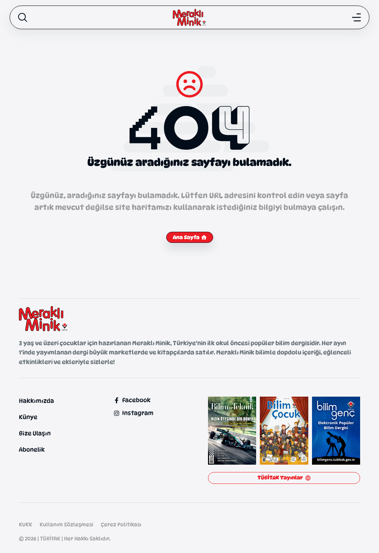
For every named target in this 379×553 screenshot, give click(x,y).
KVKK (25, 524)
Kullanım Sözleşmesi (66, 524)
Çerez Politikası (121, 524)
